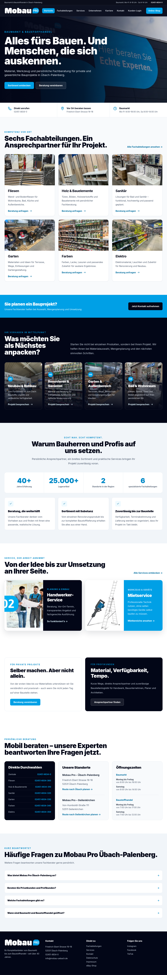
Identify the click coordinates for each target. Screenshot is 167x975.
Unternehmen (95, 10)
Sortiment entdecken (19, 85)
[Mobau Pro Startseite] (21, 11)
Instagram (131, 946)
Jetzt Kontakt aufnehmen (145, 306)
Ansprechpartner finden (107, 702)
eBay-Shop (91, 965)
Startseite (48, 10)
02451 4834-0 (157, 2)
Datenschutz (92, 958)
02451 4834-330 (43, 799)
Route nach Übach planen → (77, 789)
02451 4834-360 (43, 780)
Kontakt (120, 10)
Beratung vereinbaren (51, 85)
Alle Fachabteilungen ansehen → (145, 146)
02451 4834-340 (43, 805)
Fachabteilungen (65, 10)
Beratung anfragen (20, 211)
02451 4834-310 (43, 787)
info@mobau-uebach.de (56, 958)
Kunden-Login (135, 10)
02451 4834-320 (43, 793)
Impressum (91, 962)
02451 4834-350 (43, 812)
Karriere (109, 10)
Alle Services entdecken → (148, 572)
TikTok (130, 954)
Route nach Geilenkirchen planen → (81, 814)
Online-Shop (155, 10)
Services (81, 10)
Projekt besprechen (20, 404)
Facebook (131, 950)
